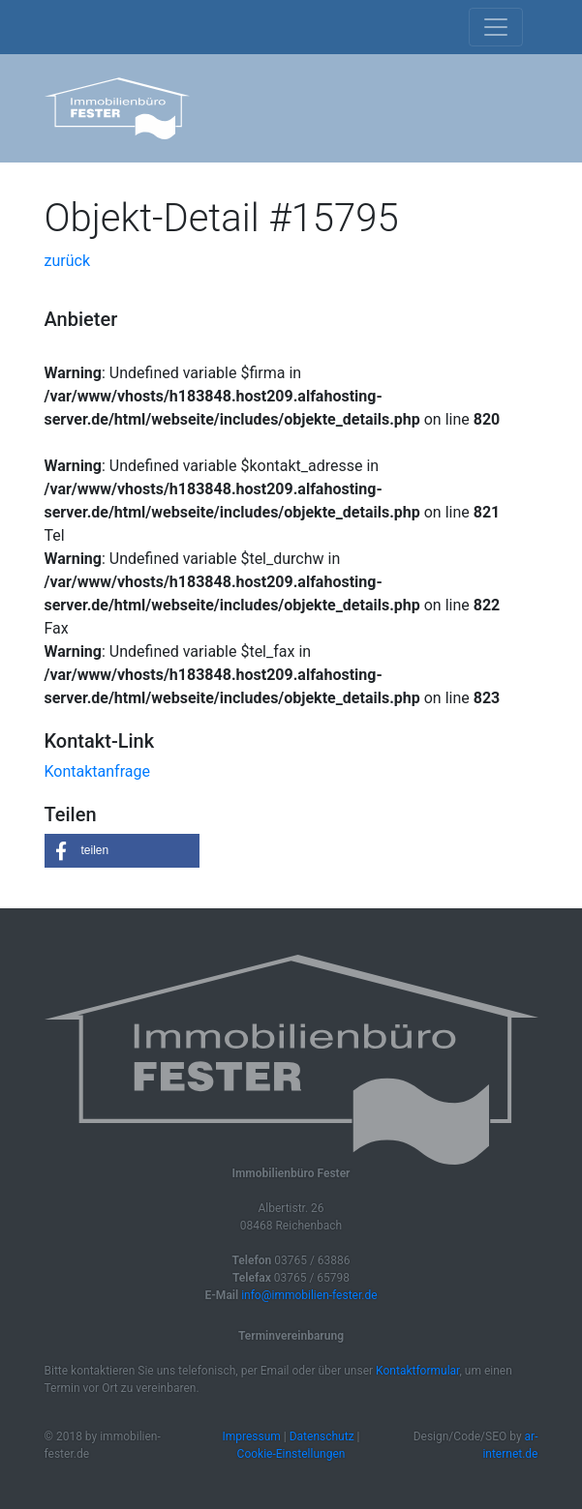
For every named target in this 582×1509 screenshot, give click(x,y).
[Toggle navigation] (496, 27)
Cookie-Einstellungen (291, 1454)
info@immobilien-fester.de (309, 1295)
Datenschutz (322, 1436)
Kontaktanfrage (97, 771)
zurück (67, 261)
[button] (122, 851)
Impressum (251, 1436)
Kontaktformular (417, 1370)
